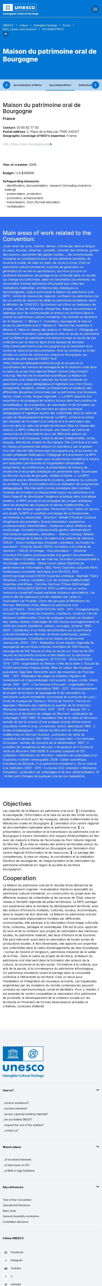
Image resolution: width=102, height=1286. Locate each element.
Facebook (13, 1252)
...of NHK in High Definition (19, 1170)
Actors (67, 25)
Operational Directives (16, 1205)
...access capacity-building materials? (25, 1114)
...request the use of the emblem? (23, 1125)
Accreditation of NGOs (28, 85)
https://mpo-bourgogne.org (30, 144)
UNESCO (8, 25)
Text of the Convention (17, 1199)
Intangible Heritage (45, 25)
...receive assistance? (16, 1102)
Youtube (12, 1268)
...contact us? (11, 1130)
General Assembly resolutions (21, 1216)
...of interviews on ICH (16, 1165)
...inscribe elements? (15, 1108)
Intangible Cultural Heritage (21, 13)
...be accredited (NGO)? (17, 1119)
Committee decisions (15, 1221)
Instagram (12, 1260)
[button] (6, 36)
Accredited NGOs (60, 85)
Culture (23, 25)
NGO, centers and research (19, 29)
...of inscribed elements (17, 1159)
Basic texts (9, 1210)
